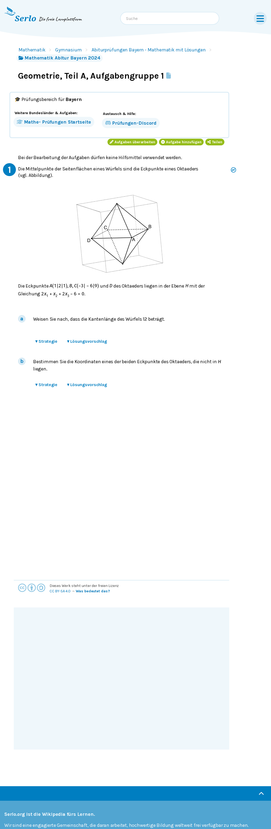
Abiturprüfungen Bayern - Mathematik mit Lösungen (149, 50)
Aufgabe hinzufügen (181, 142)
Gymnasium (68, 50)
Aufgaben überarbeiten (132, 142)
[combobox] (169, 18)
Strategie (46, 341)
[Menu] (260, 18)
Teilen (214, 142)
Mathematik (32, 50)
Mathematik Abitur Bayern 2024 (59, 58)
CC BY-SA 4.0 (60, 591)
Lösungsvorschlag (87, 341)
